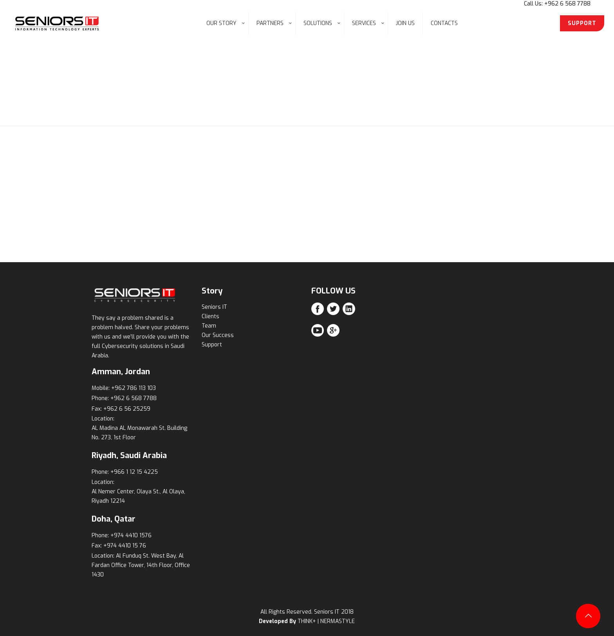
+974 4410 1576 (131, 535)
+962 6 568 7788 (133, 398)
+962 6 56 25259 (126, 409)
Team (209, 326)
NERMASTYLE (337, 621)
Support (212, 344)
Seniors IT (214, 307)
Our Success (218, 335)
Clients (210, 316)
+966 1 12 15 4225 (134, 472)
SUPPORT (582, 23)
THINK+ (307, 621)
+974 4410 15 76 (124, 545)
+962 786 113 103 (133, 388)
